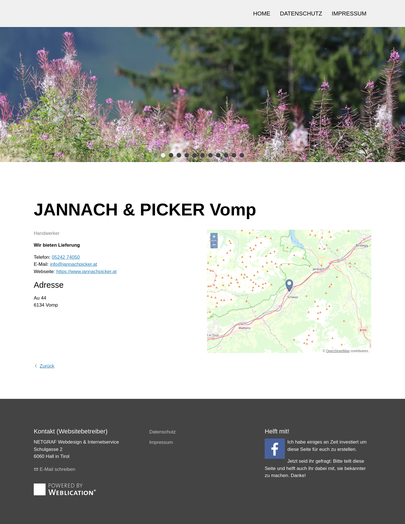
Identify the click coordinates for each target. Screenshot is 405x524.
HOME (261, 13)
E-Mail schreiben (57, 469)
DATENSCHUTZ (301, 13)
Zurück (47, 366)
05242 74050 (66, 257)
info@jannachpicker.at (73, 264)
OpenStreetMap (338, 351)
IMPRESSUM (349, 13)
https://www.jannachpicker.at (86, 271)
